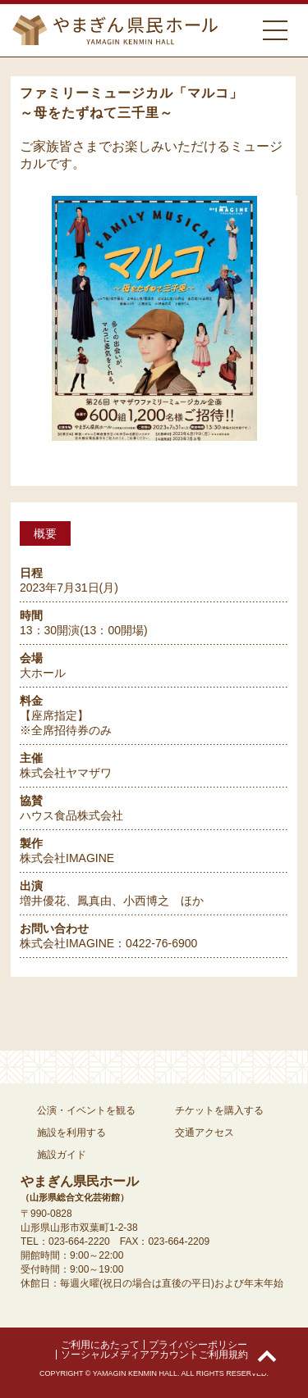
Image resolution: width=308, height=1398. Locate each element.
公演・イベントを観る (86, 1110)
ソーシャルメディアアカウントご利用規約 (154, 1354)
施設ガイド (61, 1154)
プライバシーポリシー (198, 1345)
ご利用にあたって (100, 1345)
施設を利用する (71, 1132)
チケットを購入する (219, 1110)
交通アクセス (204, 1132)
